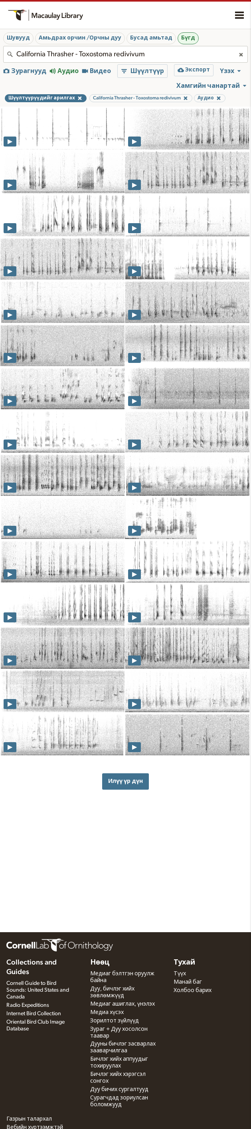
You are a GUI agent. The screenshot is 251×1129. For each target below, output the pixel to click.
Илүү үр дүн (125, 781)
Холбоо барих (192, 990)
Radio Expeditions (27, 1005)
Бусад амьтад (151, 38)
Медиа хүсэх (107, 1012)
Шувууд (18, 38)
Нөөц (100, 962)
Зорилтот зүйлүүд (114, 1021)
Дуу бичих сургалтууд (119, 1089)
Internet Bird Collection (33, 1013)
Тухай (184, 962)
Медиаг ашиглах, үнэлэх (122, 1004)
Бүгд (188, 38)
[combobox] (125, 54)
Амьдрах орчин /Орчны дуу (80, 38)
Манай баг (188, 982)
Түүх (180, 973)
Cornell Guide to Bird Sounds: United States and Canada (37, 990)
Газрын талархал (29, 1119)
